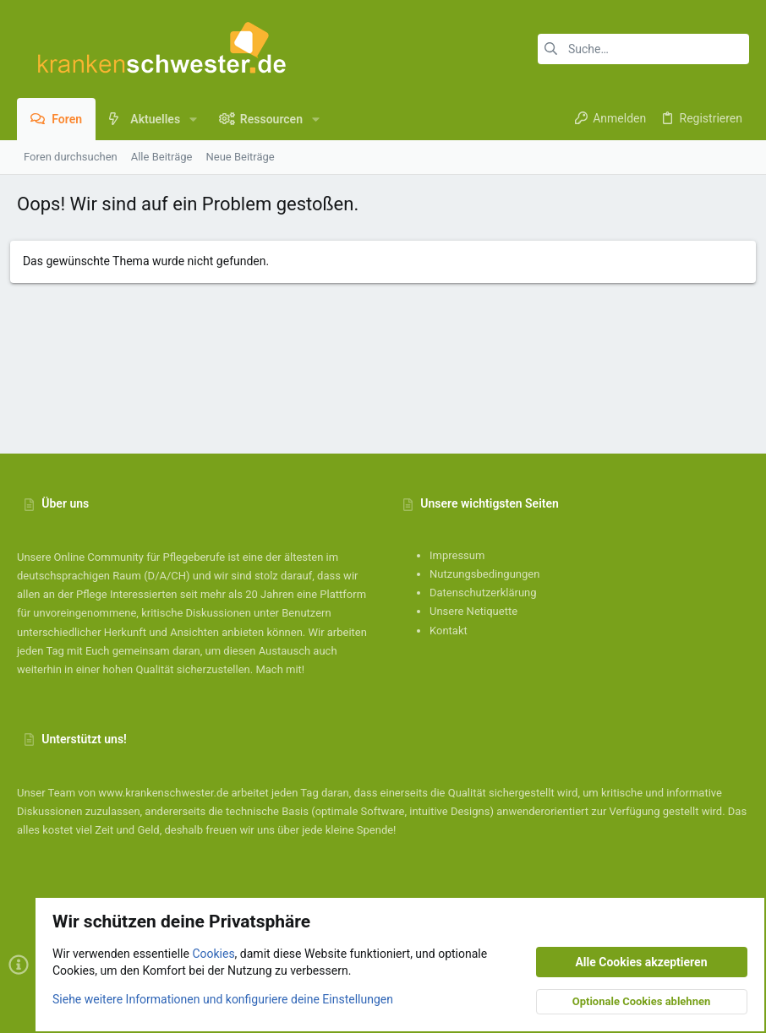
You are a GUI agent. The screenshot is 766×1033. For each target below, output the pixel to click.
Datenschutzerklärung (483, 592)
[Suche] (643, 49)
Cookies (213, 953)
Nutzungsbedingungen (484, 574)
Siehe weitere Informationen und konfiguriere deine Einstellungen (222, 998)
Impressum (457, 555)
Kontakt (449, 630)
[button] (193, 119)
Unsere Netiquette (473, 611)
